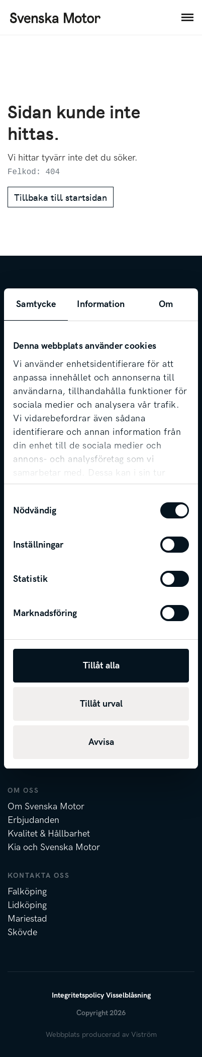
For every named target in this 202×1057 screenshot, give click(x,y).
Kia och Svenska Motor (54, 847)
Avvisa (101, 742)
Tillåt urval (101, 704)
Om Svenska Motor (46, 806)
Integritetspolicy (78, 995)
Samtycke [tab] (36, 304)
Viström (144, 1034)
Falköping (27, 891)
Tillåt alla (101, 665)
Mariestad (27, 919)
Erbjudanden (33, 820)
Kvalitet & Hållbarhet (49, 833)
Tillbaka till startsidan (60, 197)
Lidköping (27, 905)
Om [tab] (166, 304)
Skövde (22, 932)
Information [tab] (101, 304)
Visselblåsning (128, 995)
